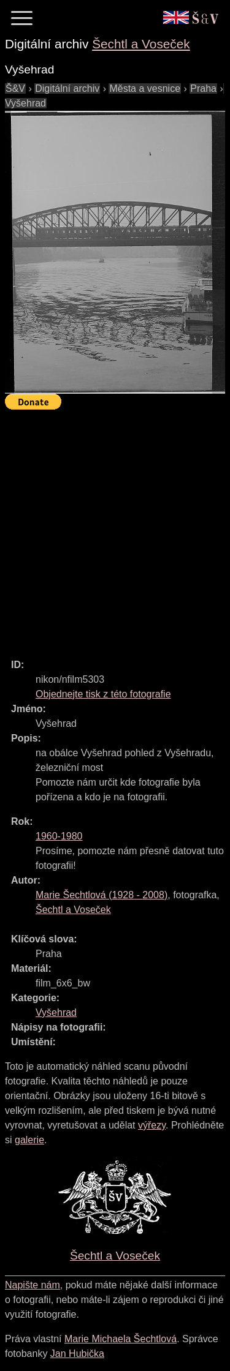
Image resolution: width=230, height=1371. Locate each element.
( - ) (101, 895)
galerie (29, 1140)
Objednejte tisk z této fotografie (103, 694)
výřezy (152, 1125)
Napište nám (32, 1285)
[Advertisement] (115, 529)
